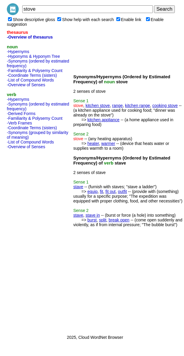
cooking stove (165, 105)
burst (91, 220)
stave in (92, 215)
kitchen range (137, 105)
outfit (122, 191)
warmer (108, 143)
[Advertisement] (30, 240)
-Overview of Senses (26, 84)
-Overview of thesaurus (30, 37)
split (102, 220)
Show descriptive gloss (31, 19)
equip (92, 191)
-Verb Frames (19, 123)
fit (101, 191)
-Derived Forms (21, 113)
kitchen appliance (103, 119)
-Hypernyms (18, 51)
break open (119, 220)
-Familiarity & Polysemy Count (35, 70)
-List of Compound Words (30, 80)
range (117, 105)
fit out (110, 191)
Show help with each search (85, 19)
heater (93, 143)
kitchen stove (97, 105)
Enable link (129, 19)
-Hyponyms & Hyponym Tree (33, 56)
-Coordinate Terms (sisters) (32, 75)
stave (78, 186)
